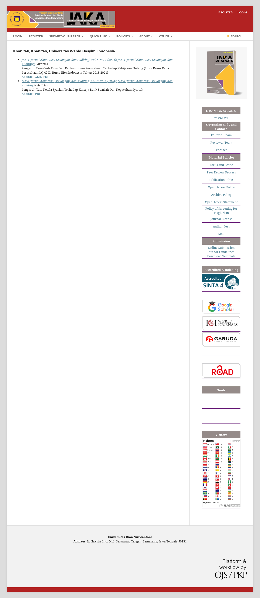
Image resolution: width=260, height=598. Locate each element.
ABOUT (145, 36)
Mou (221, 234)
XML (38, 77)
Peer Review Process (221, 172)
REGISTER (36, 36)
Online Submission (221, 248)
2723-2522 (221, 118)
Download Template (221, 256)
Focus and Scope (221, 165)
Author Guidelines (221, 252)
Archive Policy (221, 195)
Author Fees (221, 226)
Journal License (221, 219)
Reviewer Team (221, 142)
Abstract (28, 77)
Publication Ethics (221, 180)
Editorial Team (221, 135)
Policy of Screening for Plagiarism (221, 210)
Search (236, 36)
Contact (221, 150)
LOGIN (17, 36)
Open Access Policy (221, 187)
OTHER (164, 36)
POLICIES (123, 36)
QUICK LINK (99, 36)
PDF (46, 77)
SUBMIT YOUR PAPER (65, 36)
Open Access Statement (221, 202)
